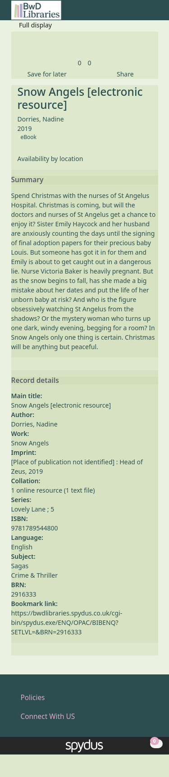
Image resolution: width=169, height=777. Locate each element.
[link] (79, 62)
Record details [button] (35, 381)
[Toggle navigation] (153, 13)
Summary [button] (27, 180)
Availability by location (50, 158)
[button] (142, 13)
